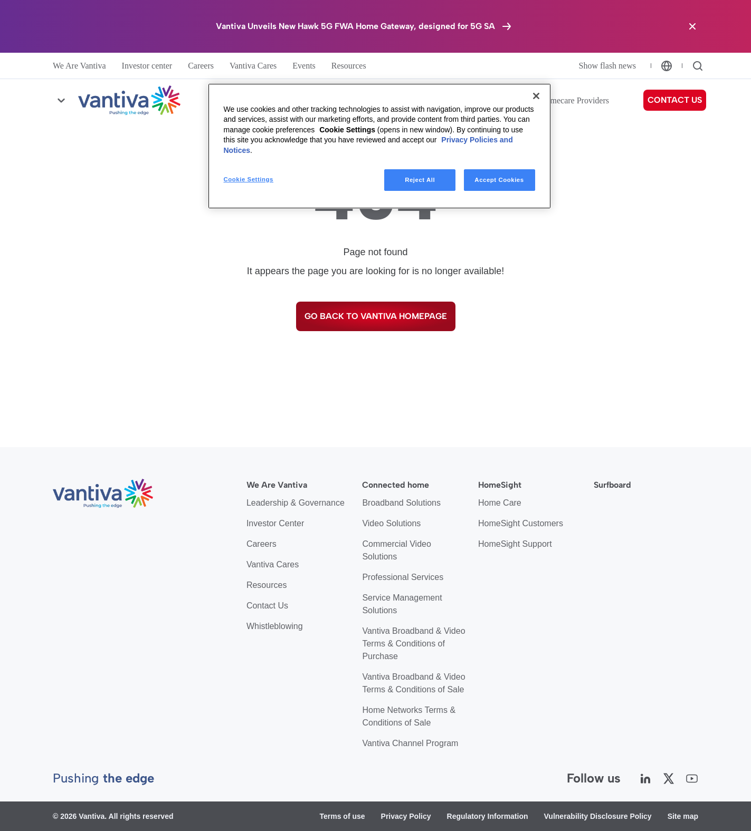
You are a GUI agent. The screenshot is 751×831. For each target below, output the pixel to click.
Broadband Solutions (401, 502)
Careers (201, 65)
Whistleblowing (274, 626)
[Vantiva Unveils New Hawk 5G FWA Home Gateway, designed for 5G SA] (364, 26)
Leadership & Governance (295, 502)
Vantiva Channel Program (410, 743)
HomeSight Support (515, 543)
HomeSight (499, 485)
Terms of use (342, 816)
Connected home (395, 485)
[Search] (697, 65)
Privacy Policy (406, 816)
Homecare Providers (574, 100)
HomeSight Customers (520, 523)
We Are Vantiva (79, 65)
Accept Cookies (499, 180)
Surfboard (612, 485)
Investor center (147, 65)
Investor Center (275, 523)
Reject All (420, 180)
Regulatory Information (487, 816)
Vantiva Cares (253, 65)
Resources (348, 65)
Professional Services (402, 577)
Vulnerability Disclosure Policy (598, 816)
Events (304, 65)
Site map (683, 816)
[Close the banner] (692, 26)
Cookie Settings (347, 129)
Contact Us (267, 605)
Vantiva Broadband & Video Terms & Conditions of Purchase (413, 643)
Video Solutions (391, 523)
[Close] (536, 96)
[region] (379, 146)
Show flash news (607, 65)
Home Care (499, 502)
